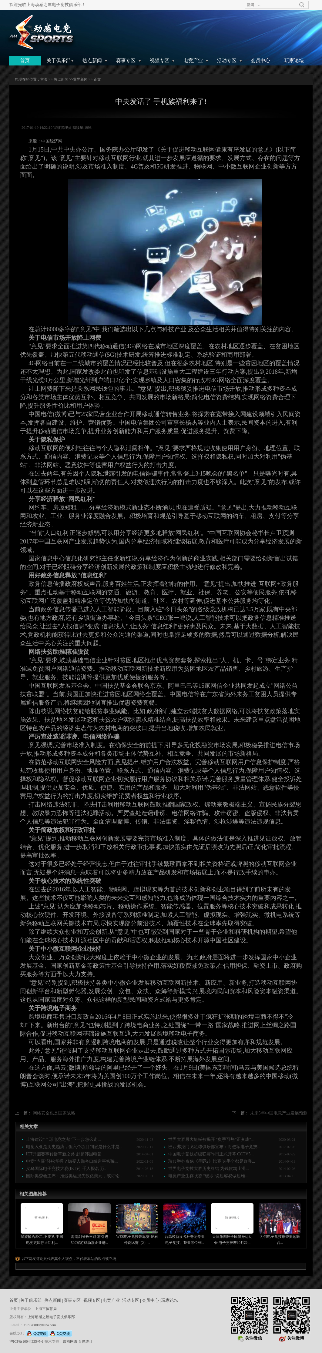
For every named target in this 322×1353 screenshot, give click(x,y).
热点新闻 (92, 60)
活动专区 (226, 60)
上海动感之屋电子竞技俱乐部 (51, 1317)
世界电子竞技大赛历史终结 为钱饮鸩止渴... (208, 1168)
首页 (25, 60)
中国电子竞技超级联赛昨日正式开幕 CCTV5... (211, 1154)
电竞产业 (193, 60)
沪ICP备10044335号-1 (26, 1341)
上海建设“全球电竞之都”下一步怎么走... (63, 1139)
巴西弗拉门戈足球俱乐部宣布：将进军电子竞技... (214, 1146)
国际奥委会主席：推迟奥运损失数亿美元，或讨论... (74, 1176)
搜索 (301, 4)
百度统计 (85, 1341)
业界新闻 (80, 79)
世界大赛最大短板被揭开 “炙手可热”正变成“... (211, 1139)
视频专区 (159, 60)
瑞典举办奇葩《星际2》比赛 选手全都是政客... (211, 1161)
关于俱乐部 (58, 60)
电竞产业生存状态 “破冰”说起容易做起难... (208, 1176)
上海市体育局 (46, 1309)
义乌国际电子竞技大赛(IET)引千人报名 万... (67, 1168)
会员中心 (260, 60)
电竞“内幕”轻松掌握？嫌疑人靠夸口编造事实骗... (72, 1161)
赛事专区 (126, 60)
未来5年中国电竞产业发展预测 (278, 1113)
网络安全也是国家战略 (54, 1113)
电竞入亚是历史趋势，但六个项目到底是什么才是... (74, 1146)
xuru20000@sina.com (40, 1325)
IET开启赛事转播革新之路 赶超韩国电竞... (65, 1154)
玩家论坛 (294, 60)
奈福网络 (70, 1341)
